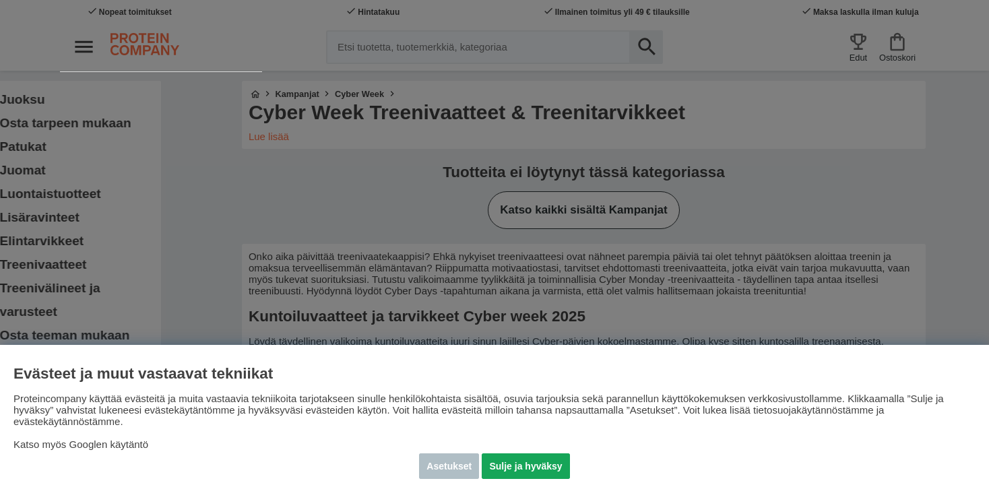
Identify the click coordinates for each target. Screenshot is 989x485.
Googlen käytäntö (109, 444)
